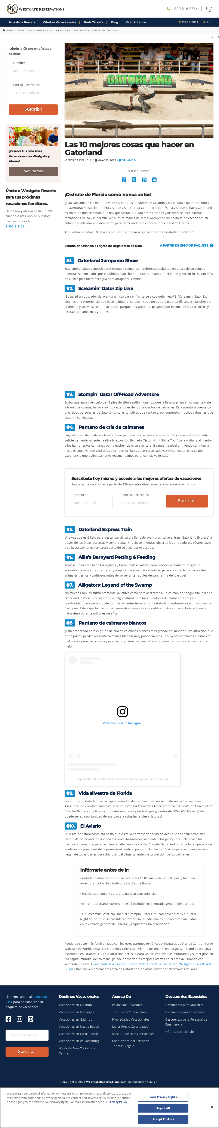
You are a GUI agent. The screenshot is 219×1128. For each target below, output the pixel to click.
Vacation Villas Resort (157, 964)
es (206, 22)
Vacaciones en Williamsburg (79, 1041)
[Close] (212, 1107)
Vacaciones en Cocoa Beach (78, 1034)
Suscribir (187, 500)
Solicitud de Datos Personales (133, 1034)
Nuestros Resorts (22, 22)
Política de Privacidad (127, 1005)
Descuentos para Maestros (184, 1005)
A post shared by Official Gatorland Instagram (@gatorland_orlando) (122, 779)
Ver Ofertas (33, 171)
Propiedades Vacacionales (130, 1019)
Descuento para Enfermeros (185, 1012)
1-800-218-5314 (182, 8)
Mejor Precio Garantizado (130, 1026)
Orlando (127, 160)
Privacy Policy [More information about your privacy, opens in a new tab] (117, 1102)
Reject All (163, 1108)
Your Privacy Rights (163, 1097)
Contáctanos (136, 22)
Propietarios (189, 22)
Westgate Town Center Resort (116, 964)
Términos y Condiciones (129, 1012)
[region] (109, 1107)
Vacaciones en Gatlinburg (77, 1019)
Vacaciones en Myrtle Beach (79, 1026)
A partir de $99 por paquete (187, 245)
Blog (114, 22)
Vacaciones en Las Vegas (76, 1012)
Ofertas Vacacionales (59, 22)
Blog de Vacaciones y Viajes (36, 30)
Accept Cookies (163, 1119)
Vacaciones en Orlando (75, 1005)
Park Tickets (93, 22)
